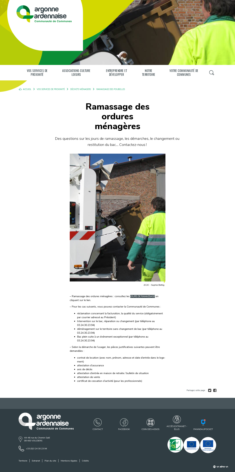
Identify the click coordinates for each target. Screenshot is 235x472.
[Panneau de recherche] (211, 72)
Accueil (27, 89)
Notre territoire (148, 73)
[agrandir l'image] (117, 221)
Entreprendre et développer (116, 73)
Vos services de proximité (37, 73)
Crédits (85, 460)
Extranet (36, 460)
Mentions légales (69, 460)
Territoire (23, 460)
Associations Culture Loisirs (76, 73)
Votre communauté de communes (183, 73)
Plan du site (50, 460)
